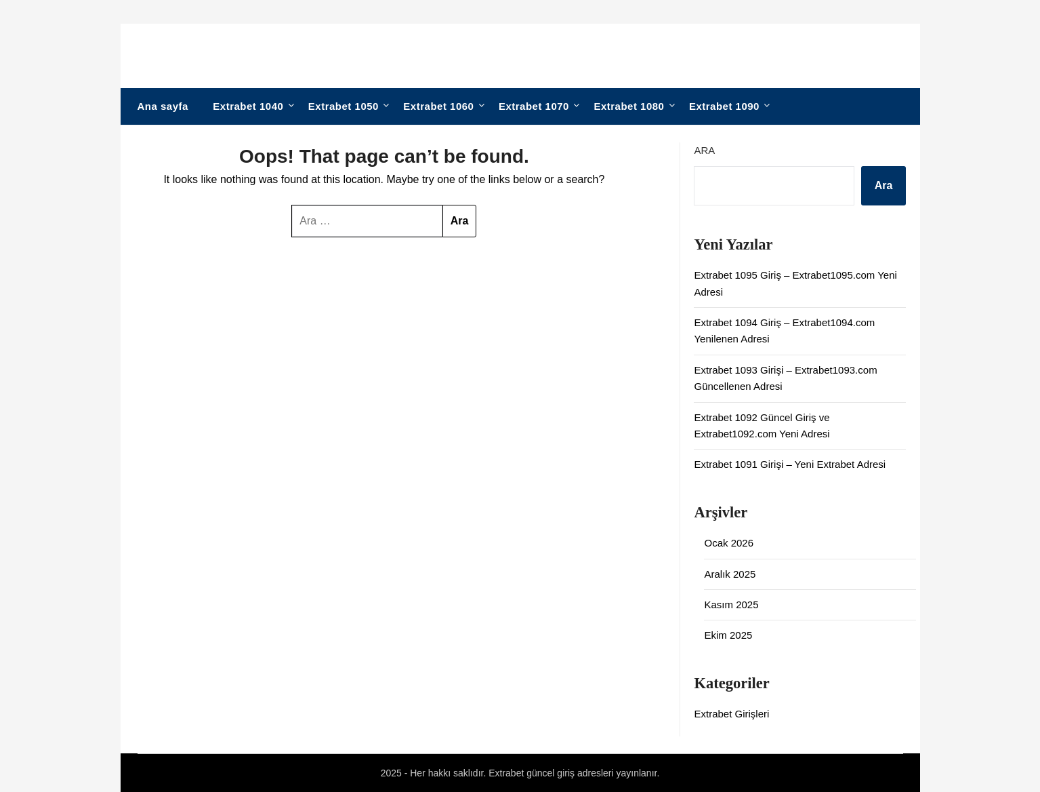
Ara (704, 150)
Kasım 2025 (731, 604)
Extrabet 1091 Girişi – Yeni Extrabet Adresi (790, 464)
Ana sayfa (163, 106)
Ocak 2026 (728, 543)
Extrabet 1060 (438, 106)
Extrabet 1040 (248, 106)
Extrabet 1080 (629, 106)
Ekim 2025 (728, 635)
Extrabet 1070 (534, 106)
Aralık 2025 (729, 574)
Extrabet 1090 (724, 106)
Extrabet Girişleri (731, 713)
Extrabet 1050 (343, 106)
